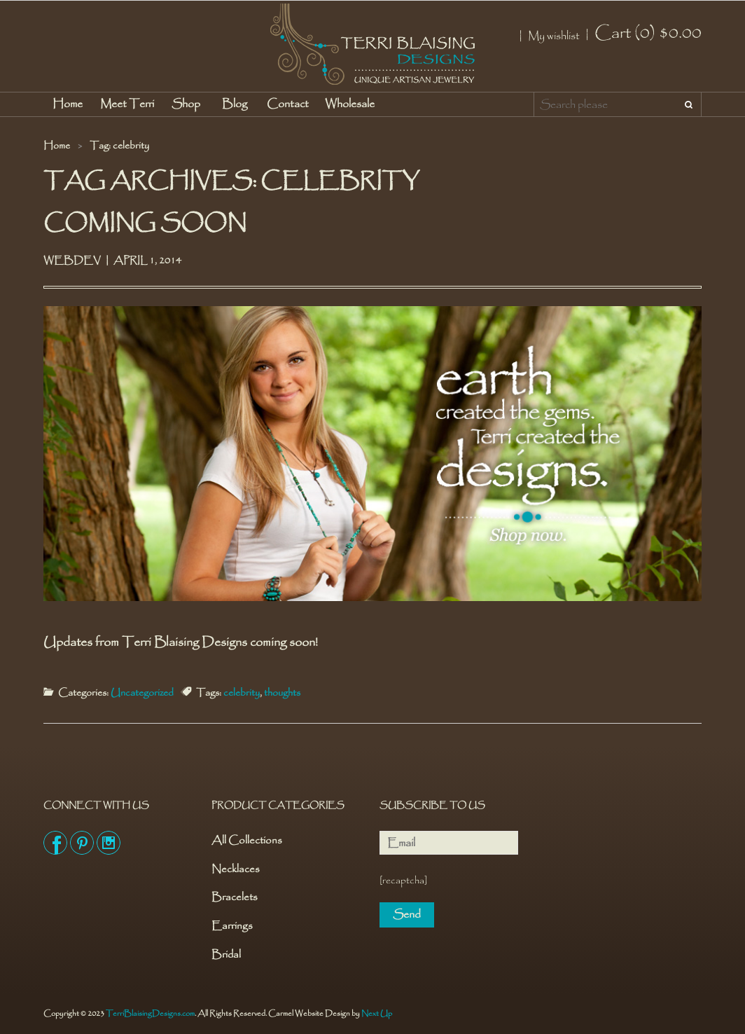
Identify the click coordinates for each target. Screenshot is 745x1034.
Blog (234, 104)
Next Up (376, 1013)
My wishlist (554, 36)
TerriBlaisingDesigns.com (150, 1013)
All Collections (246, 841)
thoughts (282, 693)
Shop (186, 104)
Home (68, 104)
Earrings (232, 926)
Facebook (55, 843)
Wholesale (350, 104)
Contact (288, 104)
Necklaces (235, 870)
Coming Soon (144, 223)
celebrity (241, 693)
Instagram (108, 843)
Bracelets (234, 898)
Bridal (226, 955)
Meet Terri (127, 104)
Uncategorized (142, 693)
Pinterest (82, 843)
